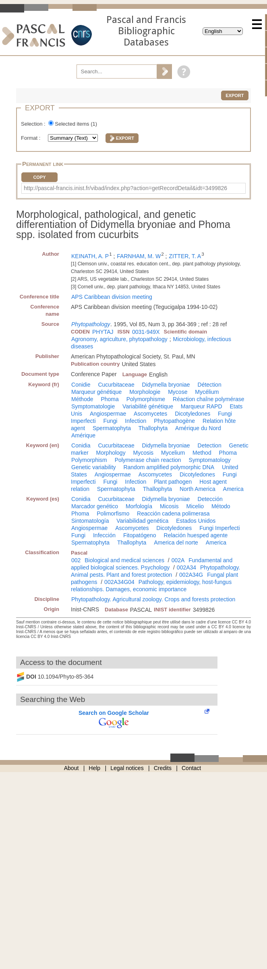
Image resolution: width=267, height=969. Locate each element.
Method (201, 452)
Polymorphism (89, 460)
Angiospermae (108, 413)
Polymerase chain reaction (148, 460)
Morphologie (144, 392)
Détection (209, 384)
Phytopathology (90, 324)
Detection (209, 445)
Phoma (109, 399)
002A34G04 (119, 582)
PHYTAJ (103, 332)
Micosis (169, 506)
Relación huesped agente (196, 535)
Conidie (80, 384)
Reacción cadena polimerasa (173, 513)
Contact (191, 768)
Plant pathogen (173, 481)
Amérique (83, 435)
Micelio (195, 506)
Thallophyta (153, 428)
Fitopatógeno (139, 535)
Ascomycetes (150, 413)
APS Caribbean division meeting (111, 297)
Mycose (177, 392)
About (71, 768)
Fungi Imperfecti (219, 528)
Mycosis (143, 452)
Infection (135, 421)
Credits (163, 768)
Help (94, 768)
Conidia (80, 445)
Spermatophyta (112, 428)
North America (197, 489)
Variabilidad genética (142, 521)
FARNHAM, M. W (139, 256)
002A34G (191, 574)
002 (76, 560)
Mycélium (207, 392)
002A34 (186, 567)
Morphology (110, 452)
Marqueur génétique (96, 392)
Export (235, 95)
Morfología (139, 506)
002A (178, 560)
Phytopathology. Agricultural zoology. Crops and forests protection (153, 599)
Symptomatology (210, 460)
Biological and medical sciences (124, 560)
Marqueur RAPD (201, 406)
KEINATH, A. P (90, 256)
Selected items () (76, 124)
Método (220, 506)
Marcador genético (94, 506)
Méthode (82, 399)
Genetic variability (93, 467)
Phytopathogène (174, 421)
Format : (31, 138)
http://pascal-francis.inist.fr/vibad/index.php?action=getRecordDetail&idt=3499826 (125, 188)
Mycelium (173, 452)
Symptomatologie (93, 406)
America (233, 489)
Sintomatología (90, 521)
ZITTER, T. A (185, 256)
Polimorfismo (113, 513)
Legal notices (127, 768)
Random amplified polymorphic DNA (168, 467)
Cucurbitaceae (116, 384)
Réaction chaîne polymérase (208, 399)
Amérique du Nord (198, 428)
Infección (104, 535)
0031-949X (146, 332)
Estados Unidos (195, 521)
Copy (39, 177)
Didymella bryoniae (166, 384)
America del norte (176, 542)
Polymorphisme (145, 399)
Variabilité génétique (147, 406)
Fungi (110, 421)
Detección (210, 499)
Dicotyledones (192, 413)
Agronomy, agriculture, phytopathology (119, 339)
